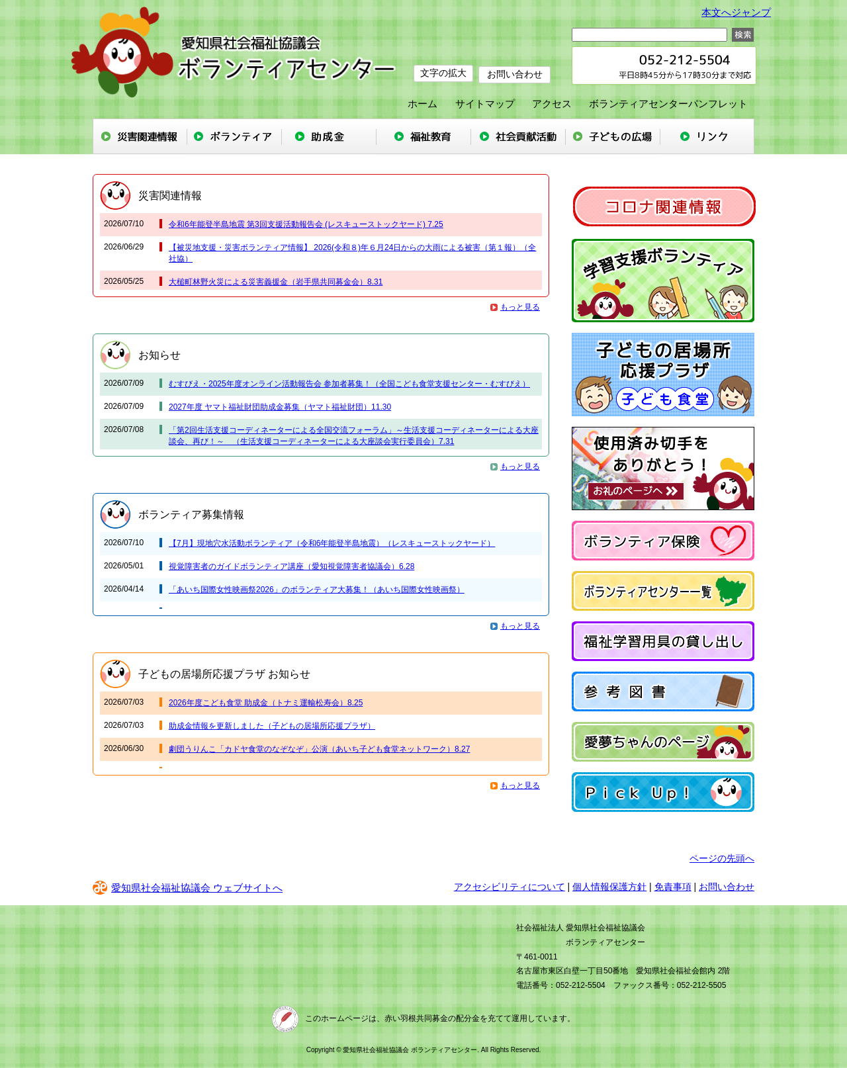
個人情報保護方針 (609, 886)
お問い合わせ (516, 72)
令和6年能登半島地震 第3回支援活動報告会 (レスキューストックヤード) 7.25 (306, 224)
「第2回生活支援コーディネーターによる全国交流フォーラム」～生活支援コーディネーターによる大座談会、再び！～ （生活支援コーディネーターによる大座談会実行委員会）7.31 (354, 435)
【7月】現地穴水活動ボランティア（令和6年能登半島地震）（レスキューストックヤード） (332, 543)
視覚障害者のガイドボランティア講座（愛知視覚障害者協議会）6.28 (291, 566)
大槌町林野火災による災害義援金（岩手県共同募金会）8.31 (275, 282)
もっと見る (520, 307)
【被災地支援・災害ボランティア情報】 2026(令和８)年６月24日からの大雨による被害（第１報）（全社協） (352, 253)
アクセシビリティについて (509, 886)
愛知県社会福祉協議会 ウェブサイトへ (188, 887)
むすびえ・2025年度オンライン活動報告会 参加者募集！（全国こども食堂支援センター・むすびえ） (349, 383)
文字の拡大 (443, 72)
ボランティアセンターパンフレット (668, 103)
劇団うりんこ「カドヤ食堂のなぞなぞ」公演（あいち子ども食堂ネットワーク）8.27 (319, 749)
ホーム (422, 103)
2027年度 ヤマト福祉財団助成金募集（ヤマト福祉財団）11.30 (280, 407)
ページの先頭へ (722, 858)
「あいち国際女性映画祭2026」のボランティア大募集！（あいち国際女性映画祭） (317, 589)
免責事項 (672, 886)
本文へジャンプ (736, 12)
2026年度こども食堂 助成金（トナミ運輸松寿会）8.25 (266, 702)
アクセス (552, 103)
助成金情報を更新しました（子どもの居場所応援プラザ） (272, 726)
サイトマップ (485, 103)
